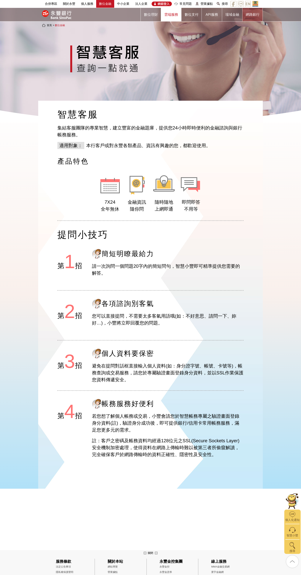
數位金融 (105, 3)
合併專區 (51, 3)
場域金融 (232, 14)
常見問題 (185, 3)
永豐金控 (165, 566)
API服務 (212, 14)
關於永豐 (69, 3)
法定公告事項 (63, 566)
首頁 (49, 25)
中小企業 (123, 3)
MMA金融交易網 (220, 566)
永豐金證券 (166, 572)
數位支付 (191, 14)
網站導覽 (113, 566)
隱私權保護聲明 (64, 572)
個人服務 (87, 3)
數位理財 (151, 14)
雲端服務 (171, 14)
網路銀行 (253, 14)
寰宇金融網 (217, 572)
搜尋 (225, 3)
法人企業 (141, 3)
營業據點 (207, 3)
